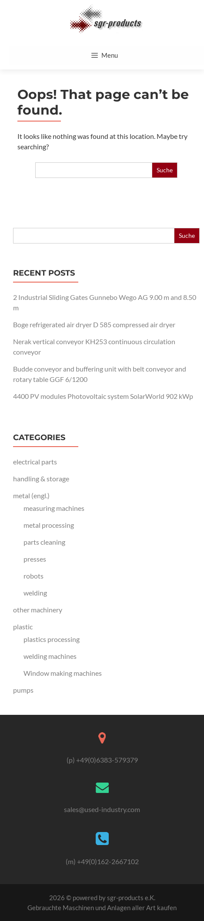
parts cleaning (44, 542)
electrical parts (35, 461)
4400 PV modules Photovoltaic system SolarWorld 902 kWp (103, 396)
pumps (23, 690)
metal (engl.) (31, 495)
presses (34, 559)
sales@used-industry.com (102, 809)
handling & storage (41, 478)
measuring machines (53, 508)
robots (33, 576)
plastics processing (51, 639)
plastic (23, 626)
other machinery (37, 609)
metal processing (48, 525)
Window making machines (62, 673)
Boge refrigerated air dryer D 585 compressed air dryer (94, 324)
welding (35, 593)
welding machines (50, 656)
